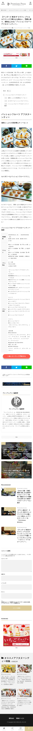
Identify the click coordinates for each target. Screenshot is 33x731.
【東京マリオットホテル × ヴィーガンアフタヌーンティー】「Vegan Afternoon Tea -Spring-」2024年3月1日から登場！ (24, 679)
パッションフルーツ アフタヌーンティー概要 (16, 104)
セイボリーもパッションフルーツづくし (16, 101)
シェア (12, 728)
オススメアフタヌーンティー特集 (17, 10)
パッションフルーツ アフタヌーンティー (14, 95)
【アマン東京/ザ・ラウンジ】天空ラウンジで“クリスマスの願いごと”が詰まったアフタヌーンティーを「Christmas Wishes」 (24, 516)
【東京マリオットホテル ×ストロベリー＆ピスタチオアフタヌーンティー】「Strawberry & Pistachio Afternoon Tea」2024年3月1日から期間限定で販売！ (8, 704)
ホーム (4, 728)
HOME (4, 10)
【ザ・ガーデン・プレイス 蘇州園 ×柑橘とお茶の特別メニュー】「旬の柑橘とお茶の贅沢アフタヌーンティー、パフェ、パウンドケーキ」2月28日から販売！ (8, 680)
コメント (4, 558)
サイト (3, 591)
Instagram (21, 728)
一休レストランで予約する (16, 356)
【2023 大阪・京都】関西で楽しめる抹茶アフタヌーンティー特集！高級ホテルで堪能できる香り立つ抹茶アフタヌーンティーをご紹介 (24, 496)
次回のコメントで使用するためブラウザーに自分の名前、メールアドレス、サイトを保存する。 (16, 603)
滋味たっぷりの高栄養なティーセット (15, 98)
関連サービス (20, 718)
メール (3, 583)
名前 (3, 574)
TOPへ (29, 728)
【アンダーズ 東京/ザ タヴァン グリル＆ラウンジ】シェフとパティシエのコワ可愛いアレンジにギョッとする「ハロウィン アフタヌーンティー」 (24, 535)
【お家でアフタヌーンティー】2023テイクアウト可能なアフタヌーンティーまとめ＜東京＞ (24, 703)
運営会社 (11, 718)
